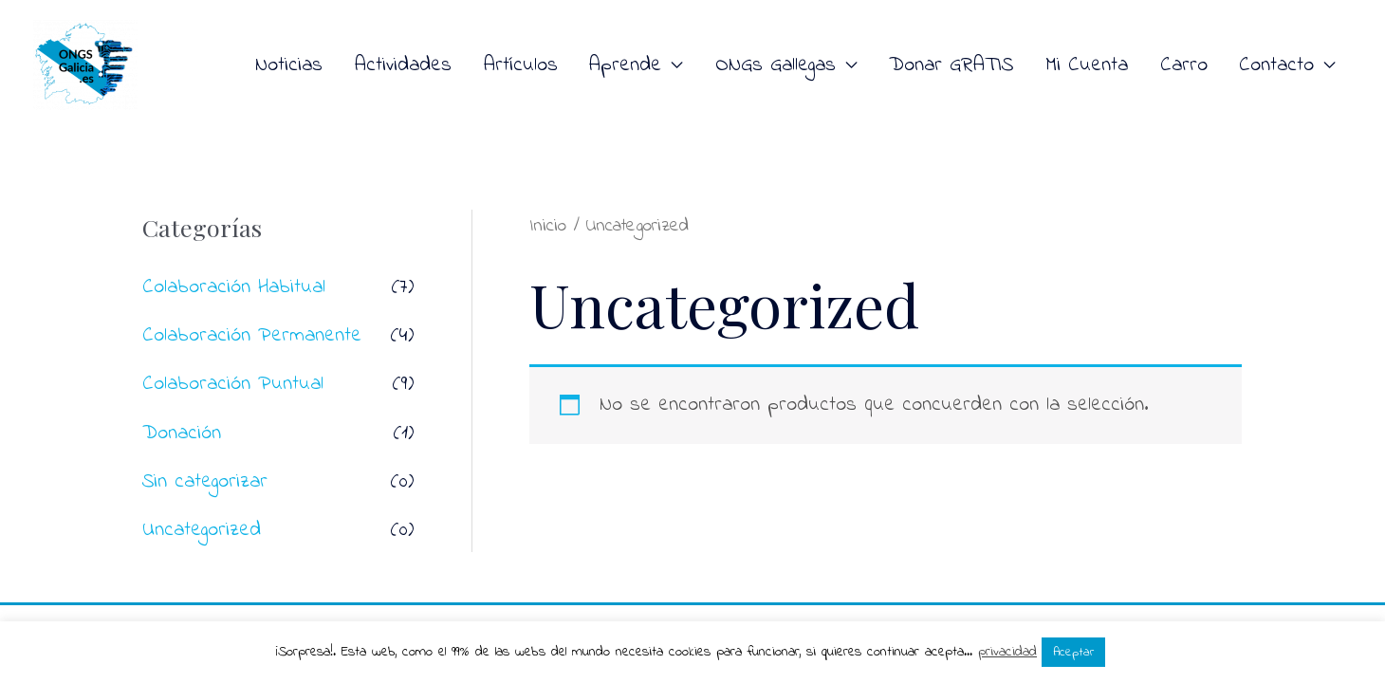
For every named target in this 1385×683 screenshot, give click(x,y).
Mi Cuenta (1086, 65)
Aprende (625, 65)
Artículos (521, 65)
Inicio (547, 225)
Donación (181, 433)
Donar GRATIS (951, 65)
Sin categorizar (205, 482)
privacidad (1007, 651)
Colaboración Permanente (251, 336)
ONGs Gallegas (775, 65)
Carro (1184, 65)
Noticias (289, 65)
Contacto (1276, 65)
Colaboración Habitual (233, 287)
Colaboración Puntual (232, 384)
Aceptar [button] (1073, 652)
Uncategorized (201, 530)
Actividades (403, 65)
